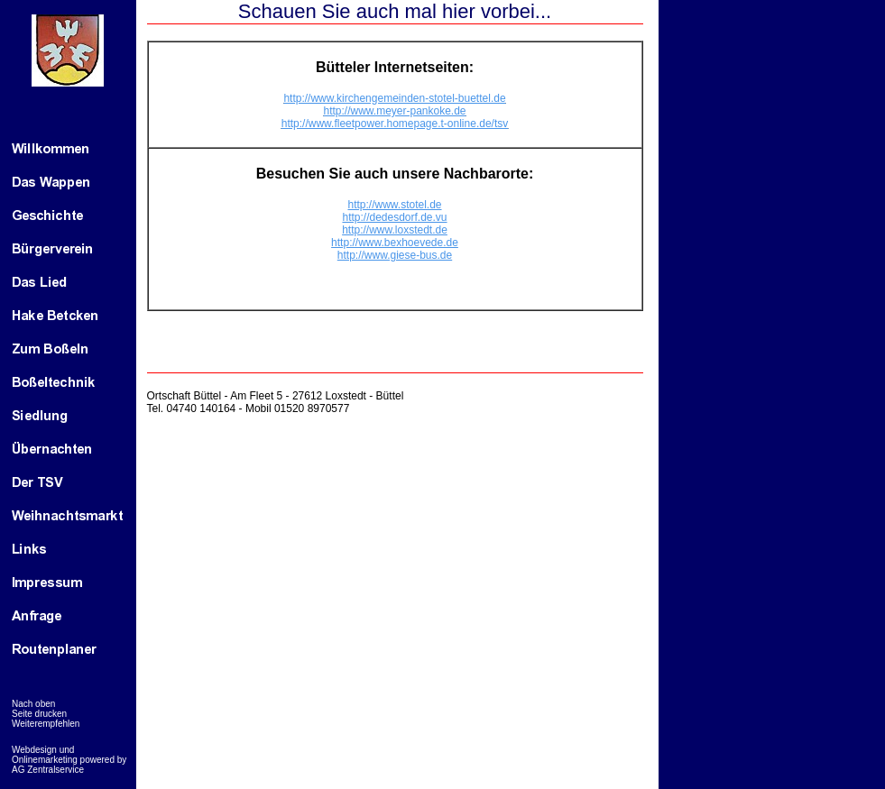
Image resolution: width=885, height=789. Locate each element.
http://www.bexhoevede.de (394, 242)
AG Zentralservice (48, 770)
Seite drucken (39, 714)
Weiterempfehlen (45, 724)
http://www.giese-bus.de (394, 255)
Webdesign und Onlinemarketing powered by (69, 755)
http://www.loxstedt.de (394, 230)
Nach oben (33, 704)
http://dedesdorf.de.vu (394, 217)
